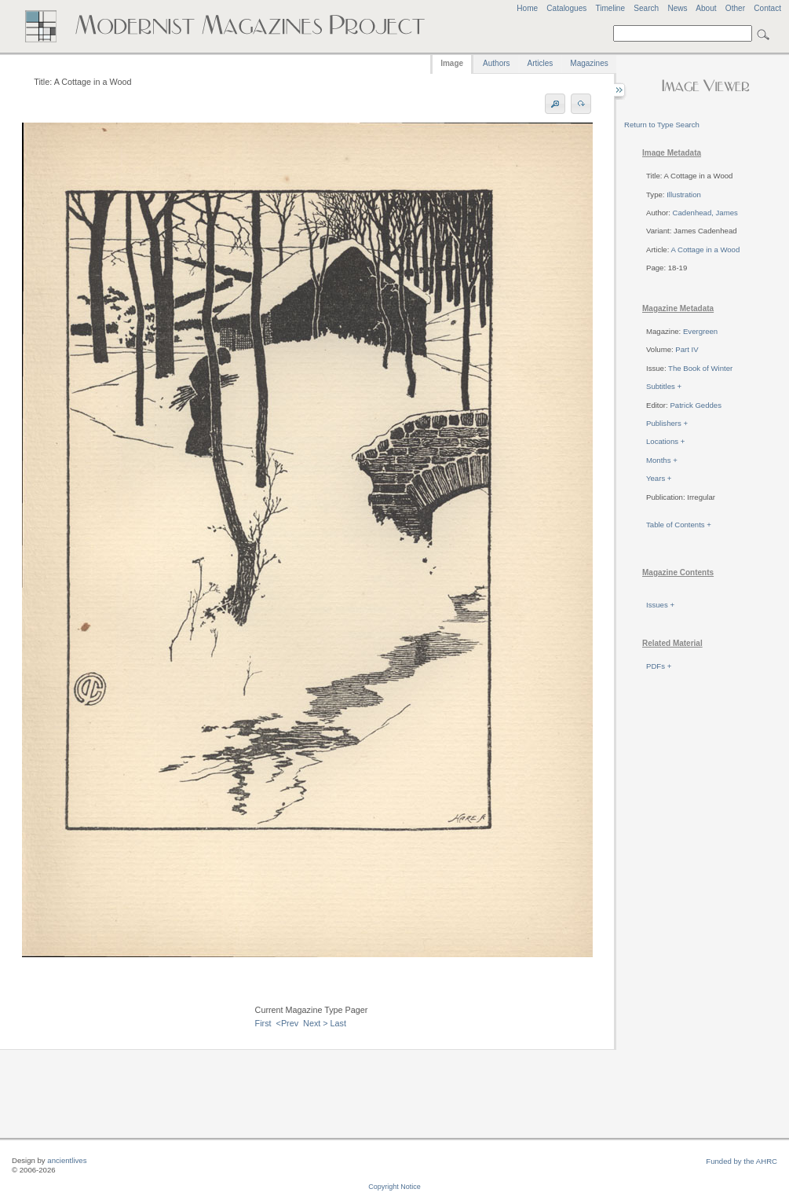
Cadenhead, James (705, 212)
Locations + (665, 441)
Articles (540, 63)
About (706, 8)
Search (646, 8)
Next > (315, 1023)
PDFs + (658, 666)
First (263, 1023)
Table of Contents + (678, 524)
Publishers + (667, 423)
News (677, 8)
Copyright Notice (394, 1187)
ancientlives (66, 1160)
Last (338, 1023)
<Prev (287, 1023)
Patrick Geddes (695, 405)
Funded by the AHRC (741, 1161)
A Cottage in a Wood (705, 249)
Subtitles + (663, 386)
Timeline (610, 8)
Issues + (660, 604)
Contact (767, 8)
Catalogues (566, 8)
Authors (496, 63)
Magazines (589, 63)
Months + (662, 460)
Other (735, 8)
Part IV (686, 349)
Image (451, 63)
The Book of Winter (700, 368)
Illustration (684, 194)
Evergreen (700, 331)
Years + (658, 478)
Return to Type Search (662, 124)
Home (527, 8)
